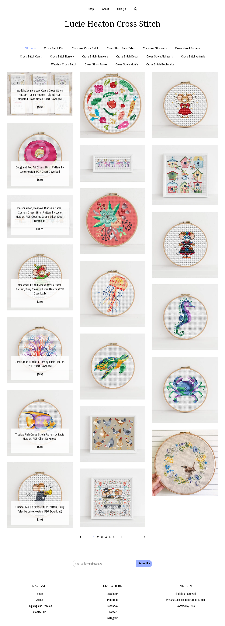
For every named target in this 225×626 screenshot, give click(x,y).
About (105, 9)
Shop (91, 9)
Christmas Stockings (155, 48)
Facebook (112, 594)
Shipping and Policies (40, 606)
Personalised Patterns (187, 48)
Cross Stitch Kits (54, 48)
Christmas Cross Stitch (85, 48)
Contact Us (39, 612)
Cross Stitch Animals (193, 56)
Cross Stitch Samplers (95, 56)
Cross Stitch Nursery (62, 56)
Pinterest (112, 600)
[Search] (135, 9)
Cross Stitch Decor (127, 56)
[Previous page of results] (80, 537)
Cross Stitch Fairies (96, 64)
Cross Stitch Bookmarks (160, 64)
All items (30, 48)
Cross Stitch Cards (31, 56)
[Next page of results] (145, 537)
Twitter (112, 612)
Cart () (121, 9)
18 (130, 537)
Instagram (112, 618)
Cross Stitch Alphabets (160, 56)
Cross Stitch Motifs (127, 64)
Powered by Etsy (185, 606)
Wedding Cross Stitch (63, 64)
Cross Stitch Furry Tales (121, 48)
